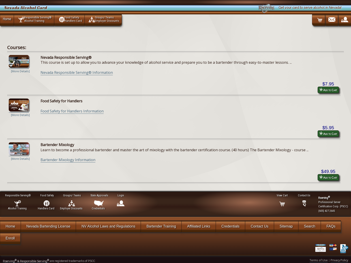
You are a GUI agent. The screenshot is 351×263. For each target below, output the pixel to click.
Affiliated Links (198, 226)
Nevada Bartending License (48, 226)
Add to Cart (328, 90)
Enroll (10, 238)
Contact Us (259, 226)
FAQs (330, 226)
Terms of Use (319, 260)
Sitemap (286, 226)
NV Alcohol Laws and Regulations (108, 226)
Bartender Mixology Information (68, 159)
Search (309, 226)
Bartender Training (161, 226)
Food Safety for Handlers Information (72, 111)
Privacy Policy (339, 260)
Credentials (230, 226)
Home (7, 19)
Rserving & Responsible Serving (26, 261)
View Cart (282, 195)
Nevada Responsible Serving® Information (77, 72)
